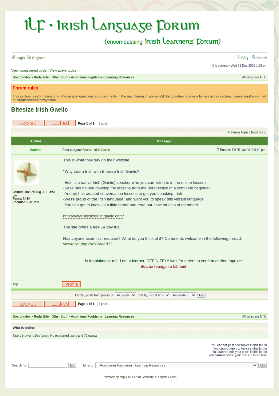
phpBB (124, 377)
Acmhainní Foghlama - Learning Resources (102, 77)
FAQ (242, 58)
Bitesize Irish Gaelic (39, 109)
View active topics (63, 70)
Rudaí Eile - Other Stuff (50, 77)
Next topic (258, 132)
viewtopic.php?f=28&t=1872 (87, 244)
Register (36, 58)
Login (18, 58)
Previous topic (238, 132)
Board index (21, 77)
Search (259, 58)
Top (15, 284)
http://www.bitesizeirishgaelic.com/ (93, 216)
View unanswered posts (29, 70)
